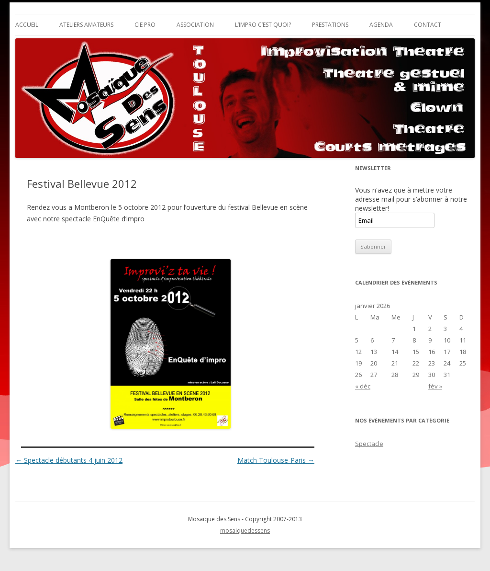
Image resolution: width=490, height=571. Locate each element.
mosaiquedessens (245, 530)
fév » (435, 386)
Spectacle (369, 443)
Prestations (330, 25)
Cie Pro (145, 25)
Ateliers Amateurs (86, 25)
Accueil (26, 25)
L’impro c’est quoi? (263, 25)
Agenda (381, 25)
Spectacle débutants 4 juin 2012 (68, 460)
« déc (362, 386)
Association (195, 25)
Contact (427, 25)
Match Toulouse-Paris (275, 460)
